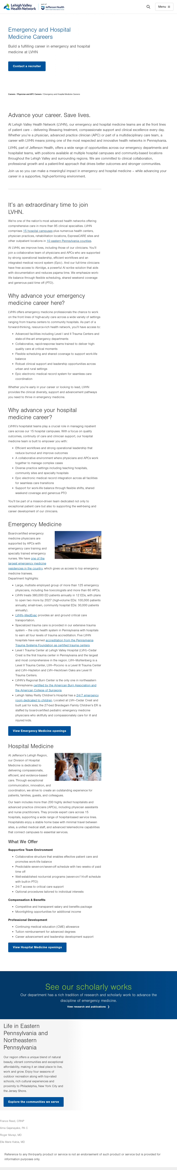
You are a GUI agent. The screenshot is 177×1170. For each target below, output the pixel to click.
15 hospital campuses (38, 231)
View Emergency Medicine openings (39, 731)
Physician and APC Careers (29, 94)
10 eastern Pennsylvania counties (69, 241)
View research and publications (87, 1006)
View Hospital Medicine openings (37, 947)
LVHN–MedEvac (26, 615)
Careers (11, 94)
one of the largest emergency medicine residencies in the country (27, 563)
